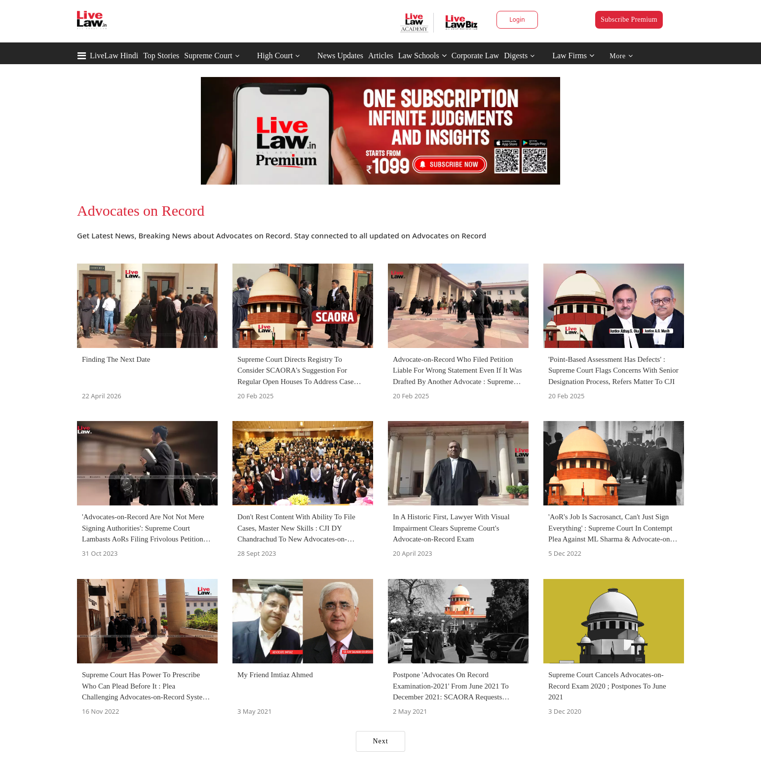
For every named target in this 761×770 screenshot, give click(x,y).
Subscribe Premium (629, 19)
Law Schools (422, 55)
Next (380, 741)
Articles (380, 55)
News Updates (340, 55)
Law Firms (573, 55)
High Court (275, 55)
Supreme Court (208, 55)
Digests (516, 55)
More (621, 56)
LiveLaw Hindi (114, 55)
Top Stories (161, 55)
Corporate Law (475, 55)
